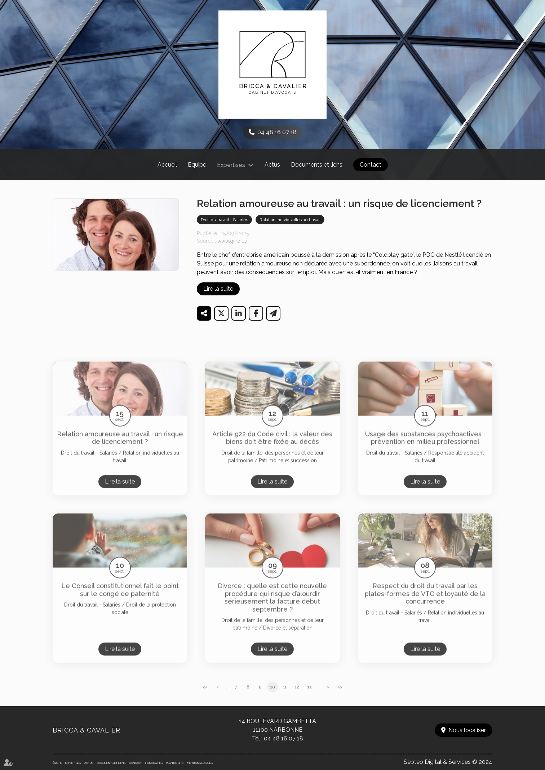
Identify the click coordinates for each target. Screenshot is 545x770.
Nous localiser (467, 730)
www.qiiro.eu (232, 241)
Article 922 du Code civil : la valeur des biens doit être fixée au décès (272, 447)
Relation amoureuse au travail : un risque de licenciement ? (120, 447)
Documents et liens (316, 164)
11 (285, 696)
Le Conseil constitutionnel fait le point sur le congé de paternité (120, 599)
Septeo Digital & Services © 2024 (448, 761)
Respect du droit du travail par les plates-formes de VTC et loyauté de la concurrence (425, 602)
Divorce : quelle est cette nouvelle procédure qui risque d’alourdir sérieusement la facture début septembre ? (272, 606)
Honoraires (154, 763)
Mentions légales (200, 763)
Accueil (167, 164)
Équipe (197, 164)
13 (309, 696)
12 (297, 696)
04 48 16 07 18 (277, 132)
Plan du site (174, 763)
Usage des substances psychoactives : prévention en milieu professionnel (425, 447)
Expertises (231, 165)
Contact (370, 164)
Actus (272, 164)
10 (272, 696)
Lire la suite (218, 288)
